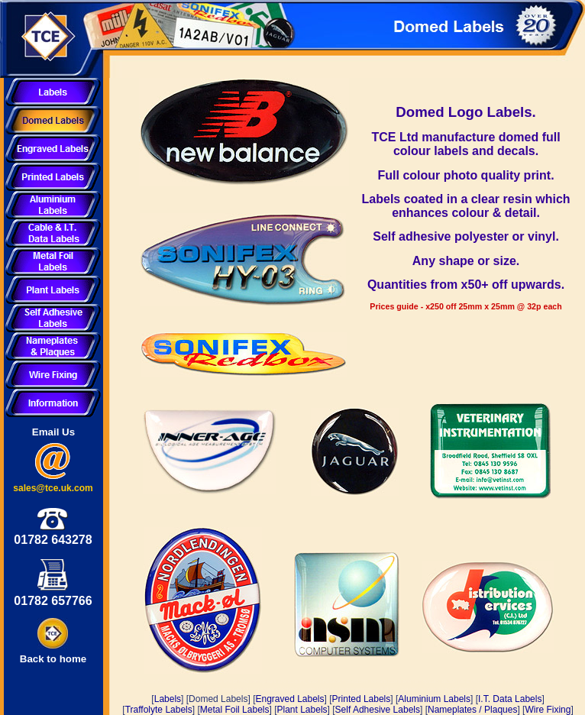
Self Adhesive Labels (377, 709)
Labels (167, 699)
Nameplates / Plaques (472, 709)
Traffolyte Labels (158, 709)
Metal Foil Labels (235, 709)
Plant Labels (302, 709)
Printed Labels (361, 699)
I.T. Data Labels (509, 699)
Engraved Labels (289, 699)
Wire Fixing (547, 709)
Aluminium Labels (434, 699)
